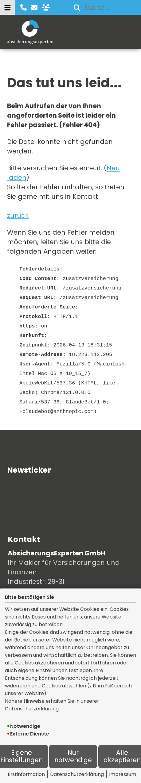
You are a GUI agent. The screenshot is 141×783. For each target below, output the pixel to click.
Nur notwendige (73, 756)
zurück (18, 215)
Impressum (122, 774)
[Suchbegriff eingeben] (102, 7)
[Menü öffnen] (7, 7)
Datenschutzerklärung (77, 774)
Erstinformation (26, 774)
